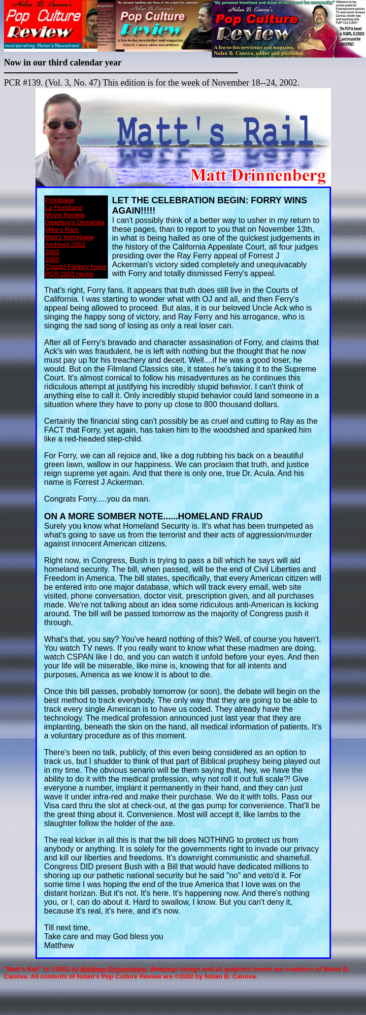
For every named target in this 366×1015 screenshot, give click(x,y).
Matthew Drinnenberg (113, 969)
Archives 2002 (65, 244)
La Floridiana (63, 207)
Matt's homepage (69, 237)
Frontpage (59, 200)
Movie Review (65, 215)
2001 (52, 251)
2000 (52, 259)
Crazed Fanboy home (76, 266)
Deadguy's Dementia (74, 222)
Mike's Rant (62, 229)
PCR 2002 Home (69, 274)
